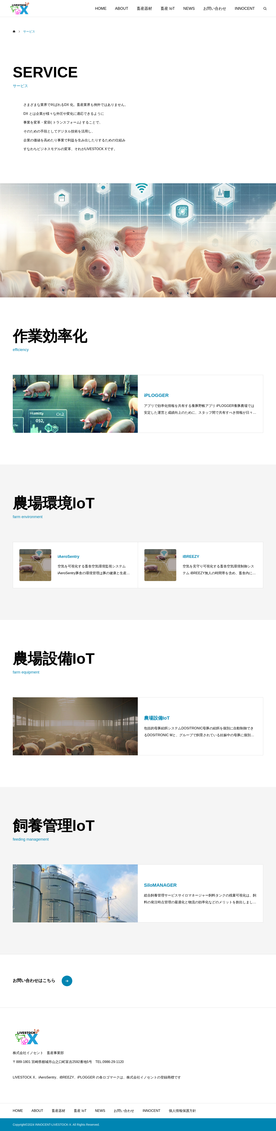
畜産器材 (144, 8)
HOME (101, 8)
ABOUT (121, 8)
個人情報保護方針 (182, 1111)
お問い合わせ (214, 8)
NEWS (189, 8)
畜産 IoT (168, 8)
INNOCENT (245, 8)
